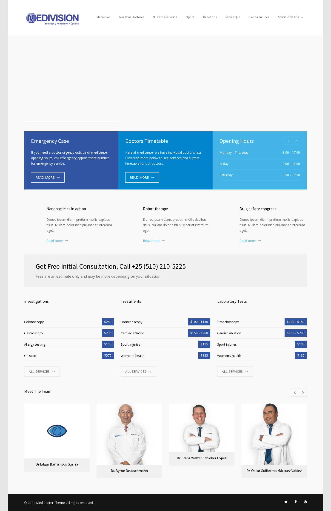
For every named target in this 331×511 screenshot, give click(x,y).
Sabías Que (232, 17)
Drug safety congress (258, 208)
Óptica (190, 17)
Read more (54, 240)
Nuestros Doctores (131, 17)
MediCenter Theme (50, 502)
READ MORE (45, 177)
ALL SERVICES (39, 371)
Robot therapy (155, 208)
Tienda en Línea (259, 17)
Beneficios (210, 17)
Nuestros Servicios (165, 17)
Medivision (104, 17)
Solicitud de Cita (288, 17)
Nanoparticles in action (66, 208)
